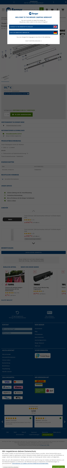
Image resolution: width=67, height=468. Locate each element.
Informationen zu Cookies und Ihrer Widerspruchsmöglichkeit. (30, 463)
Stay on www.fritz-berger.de (33, 32)
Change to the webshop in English (33, 26)
